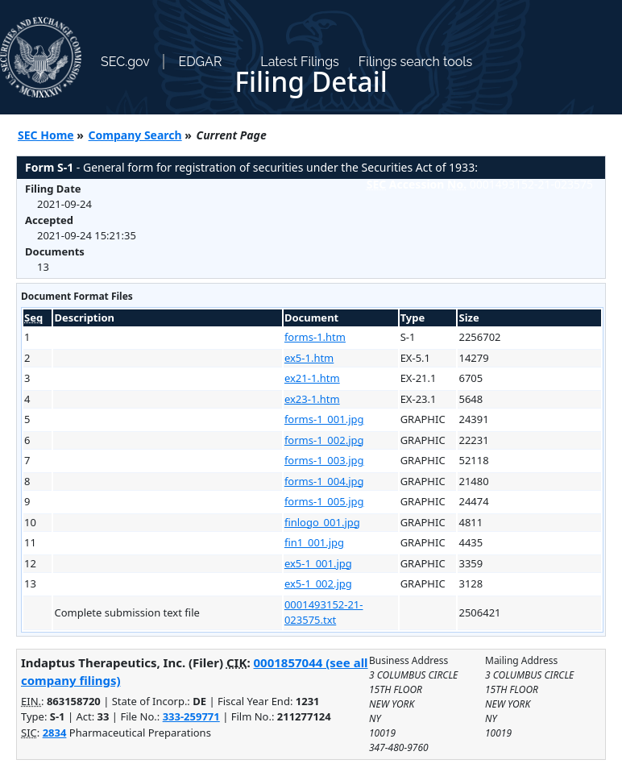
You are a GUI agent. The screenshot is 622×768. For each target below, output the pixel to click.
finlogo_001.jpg (322, 522)
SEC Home (46, 135)
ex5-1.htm (309, 358)
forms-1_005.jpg (324, 501)
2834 (55, 732)
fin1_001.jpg (314, 542)
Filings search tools (416, 61)
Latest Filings (299, 61)
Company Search (135, 135)
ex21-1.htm (312, 378)
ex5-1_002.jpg (318, 583)
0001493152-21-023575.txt (323, 612)
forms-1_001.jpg (324, 419)
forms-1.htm (315, 337)
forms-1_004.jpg (324, 481)
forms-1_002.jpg (324, 440)
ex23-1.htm (312, 399)
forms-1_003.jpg (324, 460)
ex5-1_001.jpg (318, 563)
